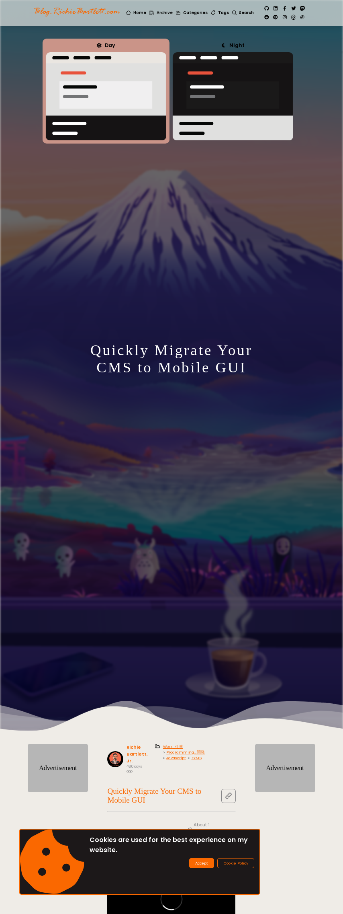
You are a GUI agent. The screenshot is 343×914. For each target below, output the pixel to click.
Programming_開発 (185, 752)
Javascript (176, 757)
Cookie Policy (236, 863)
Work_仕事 (173, 746)
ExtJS (197, 757)
